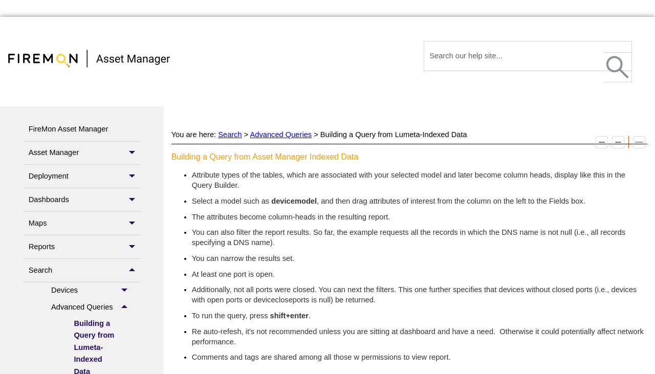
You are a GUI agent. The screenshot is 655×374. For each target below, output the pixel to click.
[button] (617, 67)
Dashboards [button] (85, 199)
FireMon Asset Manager (68, 129)
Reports (85, 246)
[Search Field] (528, 56)
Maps (85, 223)
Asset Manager (85, 153)
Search (85, 270)
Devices (92, 290)
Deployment (85, 176)
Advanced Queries (92, 307)
